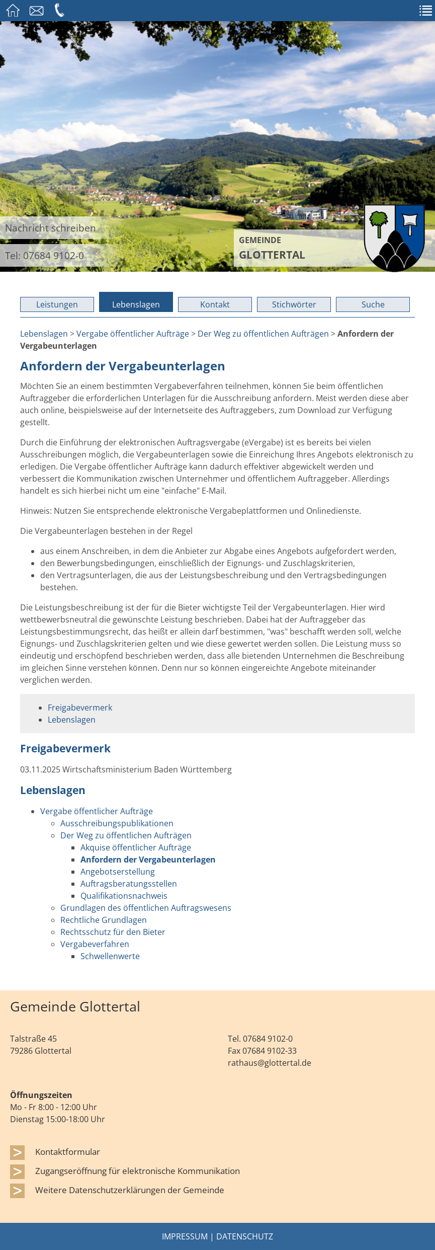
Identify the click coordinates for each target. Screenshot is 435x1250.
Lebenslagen (136, 304)
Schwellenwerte (110, 956)
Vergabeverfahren (94, 944)
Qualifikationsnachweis (123, 895)
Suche (373, 304)
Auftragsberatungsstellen (128, 883)
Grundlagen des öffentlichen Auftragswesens (145, 907)
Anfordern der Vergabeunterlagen (148, 859)
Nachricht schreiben (50, 227)
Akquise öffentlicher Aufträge (135, 847)
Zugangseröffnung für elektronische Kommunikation (137, 1170)
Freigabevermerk (80, 707)
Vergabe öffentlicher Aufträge (132, 333)
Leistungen (57, 304)
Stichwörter (294, 304)
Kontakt (215, 304)
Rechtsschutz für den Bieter (112, 932)
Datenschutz (244, 1236)
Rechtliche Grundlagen (103, 919)
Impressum (185, 1236)
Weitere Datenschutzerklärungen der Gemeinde (129, 1190)
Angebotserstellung (117, 871)
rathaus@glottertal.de (269, 1062)
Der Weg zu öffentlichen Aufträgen (263, 333)
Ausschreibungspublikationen (116, 823)
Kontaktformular (67, 1151)
